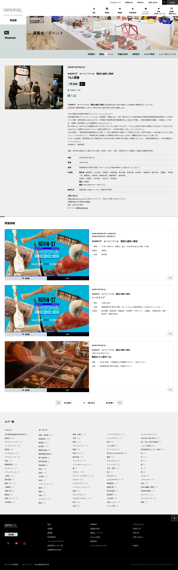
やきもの (111, 476)
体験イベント (11, 498)
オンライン (147, 494)
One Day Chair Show (150, 438)
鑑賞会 (8, 494)
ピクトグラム (79, 494)
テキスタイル (113, 460)
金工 (110, 472)
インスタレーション (82, 464)
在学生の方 (129, 2)
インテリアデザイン (115, 434)
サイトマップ (26, 564)
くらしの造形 (148, 445)
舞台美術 (78, 457)
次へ (65, 403)
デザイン (78, 472)
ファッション (113, 464)
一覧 (89, 403)
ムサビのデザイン (115, 479)
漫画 (76, 491)
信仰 (144, 483)
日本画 (43, 476)
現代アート (78, 453)
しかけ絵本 (112, 445)
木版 (42, 495)
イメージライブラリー (55, 541)
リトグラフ (45, 499)
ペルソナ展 (112, 506)
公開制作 (73, 90)
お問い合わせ (152, 2)
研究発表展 (44, 461)
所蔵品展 (44, 439)
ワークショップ (12, 457)
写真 (76, 438)
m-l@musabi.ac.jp (81, 208)
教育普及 (136, 54)
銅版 (42, 491)
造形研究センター (55, 545)
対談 (8, 460)
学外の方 (140, 2)
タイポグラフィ (80, 483)
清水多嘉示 (112, 491)
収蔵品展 (43, 465)
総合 (49, 524)
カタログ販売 (149, 54)
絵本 (110, 442)
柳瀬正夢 (111, 487)
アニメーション (80, 445)
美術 (43, 469)
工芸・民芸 (113, 468)
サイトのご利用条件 (11, 564)
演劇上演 (9, 491)
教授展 (43, 442)
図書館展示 (11, 464)
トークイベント (12, 445)
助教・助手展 (45, 435)
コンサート (11, 468)
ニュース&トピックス (167, 54)
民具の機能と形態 (149, 487)
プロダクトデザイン (82, 498)
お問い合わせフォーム (76, 198)
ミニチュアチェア (149, 434)
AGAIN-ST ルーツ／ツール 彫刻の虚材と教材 (86, 104)
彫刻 (79, 90)
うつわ (145, 476)
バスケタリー (148, 479)
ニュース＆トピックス (98, 545)
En (172, 2)
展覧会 (9, 438)
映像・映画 (79, 434)
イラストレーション (81, 487)
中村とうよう (113, 502)
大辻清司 (112, 498)
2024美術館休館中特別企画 (16, 434)
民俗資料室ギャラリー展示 (152, 449)
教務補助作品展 (46, 454)
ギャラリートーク (14, 442)
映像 (76, 449)
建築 (110, 457)
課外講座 (9, 479)
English (135, 545)
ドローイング (45, 484)
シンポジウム (11, 453)
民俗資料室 (51, 537)
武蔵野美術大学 (54, 549)
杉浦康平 (111, 494)
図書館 (49, 533)
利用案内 (91, 54)
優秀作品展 (45, 450)
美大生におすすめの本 (117, 453)
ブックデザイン (114, 438)
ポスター (78, 479)
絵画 (43, 472)
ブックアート (79, 460)
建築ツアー (10, 483)
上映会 (9, 476)
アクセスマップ (115, 2)
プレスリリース (148, 498)
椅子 (76, 502)
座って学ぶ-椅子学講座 (151, 442)
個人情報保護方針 (42, 564)
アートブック (113, 449)
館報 (144, 502)
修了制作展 (44, 457)
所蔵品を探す (123, 54)
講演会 (9, 449)
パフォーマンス (12, 472)
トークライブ (95, 107)
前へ (113, 403)
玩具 (76, 506)
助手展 (43, 446)
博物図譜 (112, 483)
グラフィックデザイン (83, 476)
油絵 (42, 480)
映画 (77, 442)
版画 (42, 488)
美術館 (49, 528)
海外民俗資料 (148, 491)
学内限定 (10, 502)
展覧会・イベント (106, 54)
